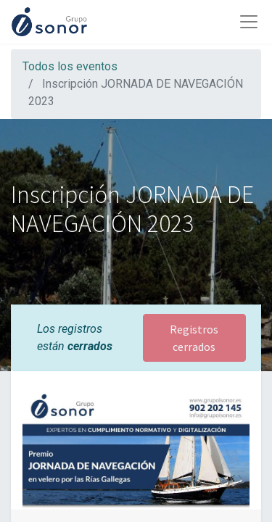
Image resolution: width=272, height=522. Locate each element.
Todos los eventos (70, 66)
